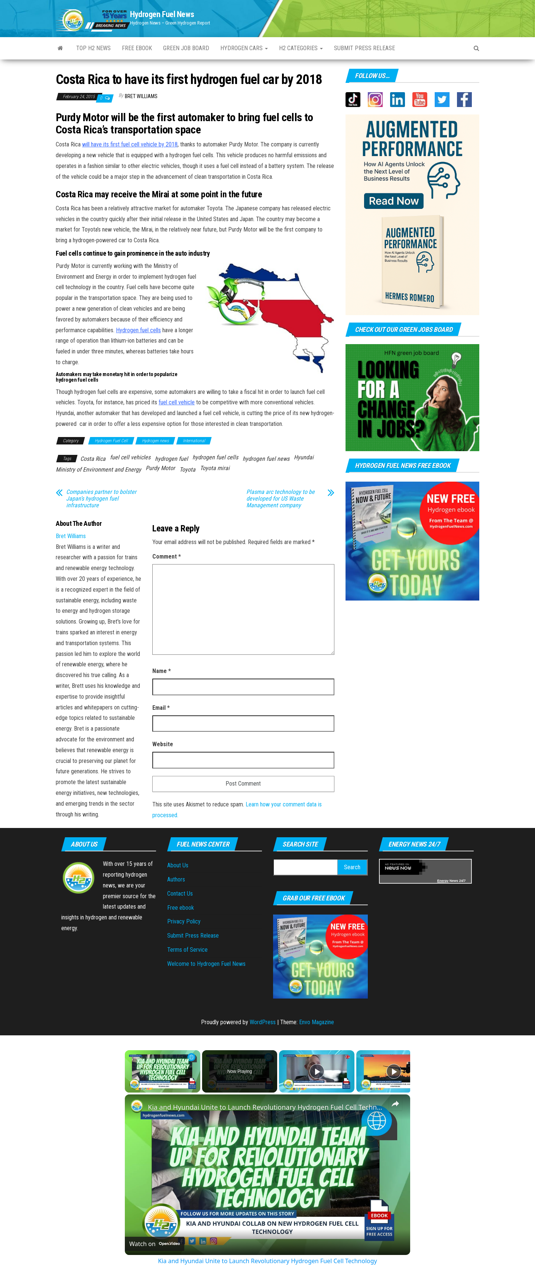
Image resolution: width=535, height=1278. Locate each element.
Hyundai (304, 457)
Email (161, 707)
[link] (136, 1106)
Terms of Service (187, 949)
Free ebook (137, 48)
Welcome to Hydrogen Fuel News (206, 963)
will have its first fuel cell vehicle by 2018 (130, 144)
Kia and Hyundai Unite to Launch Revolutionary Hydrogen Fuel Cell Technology (266, 1107)
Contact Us (180, 893)
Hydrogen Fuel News (162, 14)
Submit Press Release (364, 48)
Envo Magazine (316, 1022)
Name (161, 670)
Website (162, 744)
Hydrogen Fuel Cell (111, 440)
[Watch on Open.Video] (154, 1244)
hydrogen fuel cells (215, 457)
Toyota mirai (215, 468)
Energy (443, 881)
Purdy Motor (160, 468)
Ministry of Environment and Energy (98, 469)
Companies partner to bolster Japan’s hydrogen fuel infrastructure (101, 499)
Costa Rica (93, 458)
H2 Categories (301, 48)
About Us (177, 865)
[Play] (316, 1071)
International (194, 440)
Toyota (187, 469)
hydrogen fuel (171, 458)
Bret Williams (141, 96)
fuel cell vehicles (130, 457)
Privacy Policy (184, 921)
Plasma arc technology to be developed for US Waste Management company (280, 499)
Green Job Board (186, 48)
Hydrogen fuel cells (138, 330)
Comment (166, 556)
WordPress (263, 1022)
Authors (176, 879)
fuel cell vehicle (177, 402)
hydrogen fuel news (266, 458)
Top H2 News (93, 48)
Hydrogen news (155, 440)
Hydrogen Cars (244, 48)
